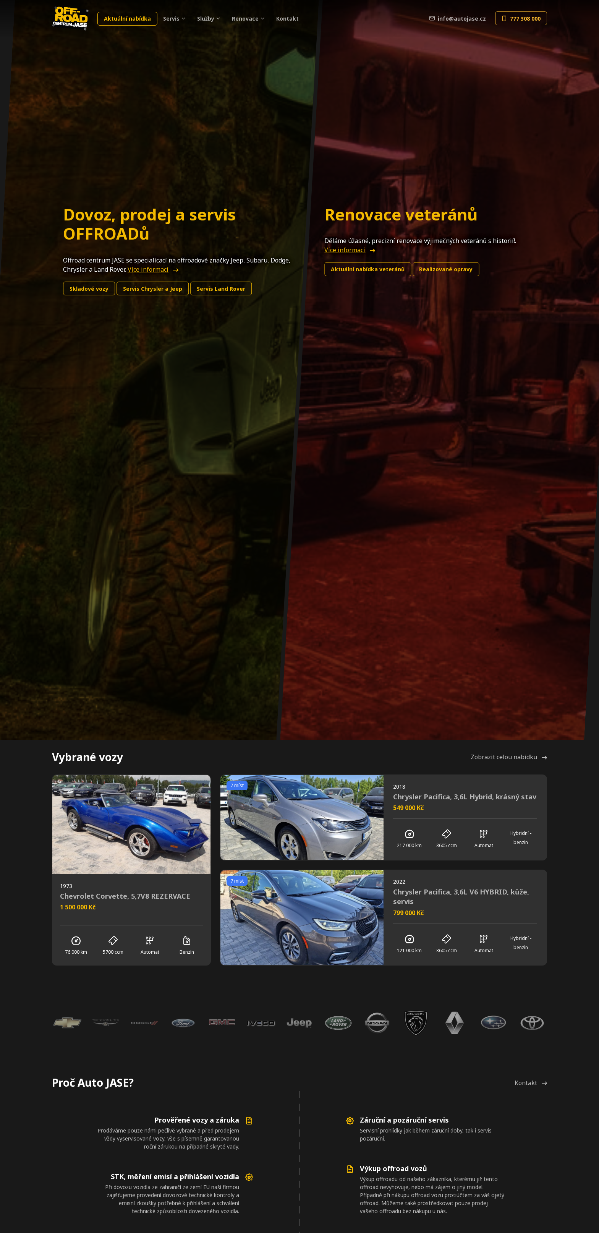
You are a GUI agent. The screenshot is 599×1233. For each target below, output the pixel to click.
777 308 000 (521, 18)
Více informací (153, 269)
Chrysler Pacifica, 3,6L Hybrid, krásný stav (464, 796)
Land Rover (221, 288)
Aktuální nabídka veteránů (368, 269)
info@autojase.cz (457, 18)
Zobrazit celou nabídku (509, 757)
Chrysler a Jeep (152, 288)
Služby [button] (205, 18)
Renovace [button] (245, 18)
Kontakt (287, 18)
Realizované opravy (446, 269)
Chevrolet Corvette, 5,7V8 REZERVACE (125, 896)
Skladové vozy (89, 288)
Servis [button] (171, 18)
